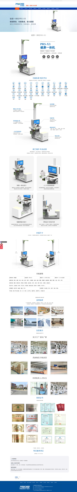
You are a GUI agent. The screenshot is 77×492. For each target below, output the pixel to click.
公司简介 (21, 8)
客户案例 (44, 8)
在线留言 (53, 8)
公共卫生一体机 (17, 0)
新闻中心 (35, 8)
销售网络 (39, 8)
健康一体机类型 (29, 482)
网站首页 (17, 8)
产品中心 (26, 8)
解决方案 (30, 8)
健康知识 (48, 8)
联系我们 (57, 8)
